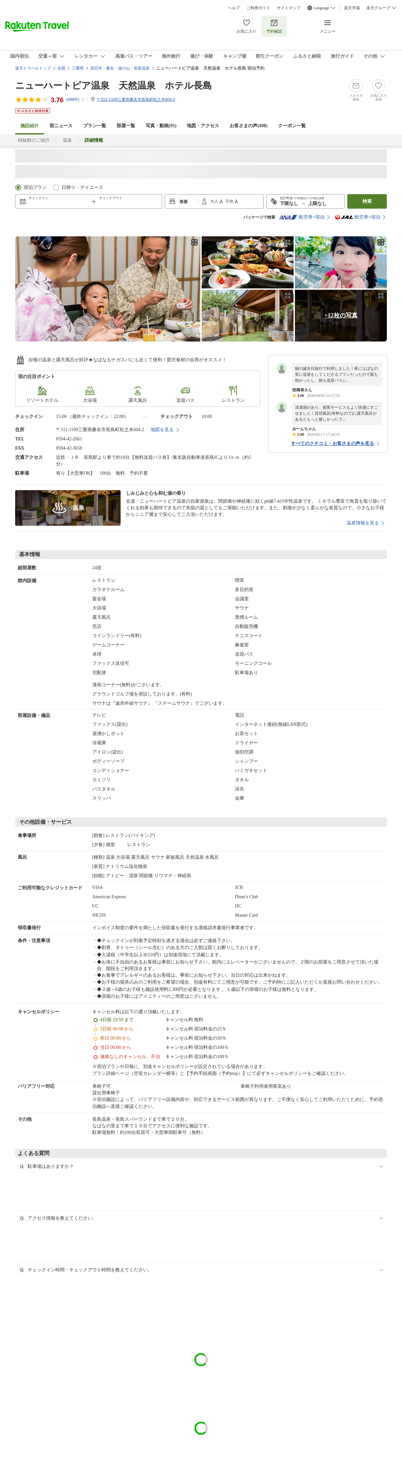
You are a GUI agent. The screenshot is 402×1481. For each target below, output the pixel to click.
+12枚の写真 (340, 315)
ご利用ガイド (258, 8)
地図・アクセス (203, 125)
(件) (75, 100)
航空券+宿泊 (302, 217)
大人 (214, 201)
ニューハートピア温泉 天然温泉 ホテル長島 (113, 85)
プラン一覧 (94, 125)
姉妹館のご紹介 (34, 140)
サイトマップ (289, 8)
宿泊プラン (35, 187)
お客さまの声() (248, 125)
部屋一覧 (126, 125)
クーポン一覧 (292, 125)
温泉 (67, 140)
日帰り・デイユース (82, 187)
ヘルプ (234, 8)
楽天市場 (352, 8)
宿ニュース (60, 125)
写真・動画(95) (161, 125)
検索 (367, 201)
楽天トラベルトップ (33, 68)
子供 (229, 201)
